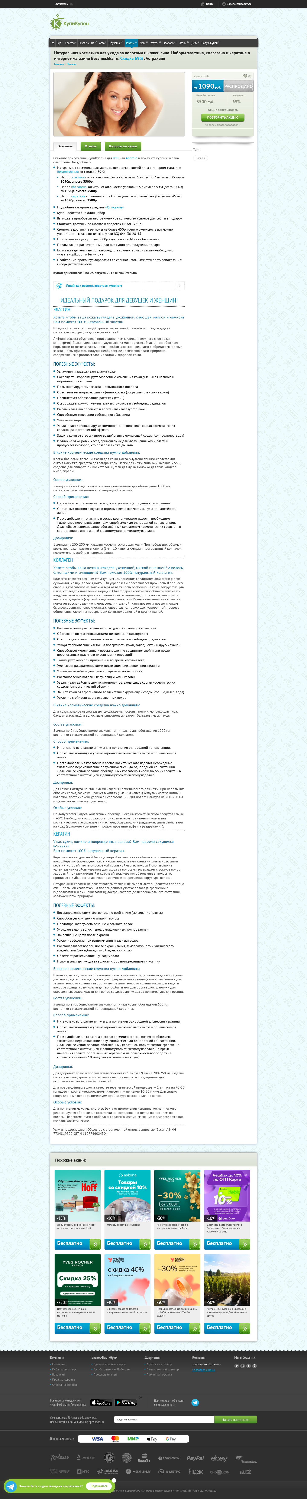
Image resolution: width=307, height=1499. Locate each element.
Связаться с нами (203, 1370)
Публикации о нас (64, 1369)
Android (132, 158)
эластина (77, 177)
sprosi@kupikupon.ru (206, 1364)
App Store (101, 1402)
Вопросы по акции (123, 146)
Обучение (116, 42)
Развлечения (88, 42)
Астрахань (61, 4)
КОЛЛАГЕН (63, 560)
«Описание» (114, 207)
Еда (60, 42)
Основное (65, 146)
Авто (102, 42)
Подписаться (99, 1486)
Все (52, 43)
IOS (116, 158)
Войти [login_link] (209, 4)
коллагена (79, 187)
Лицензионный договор (163, 1369)
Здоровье (170, 42)
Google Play (125, 1402)
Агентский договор (159, 1364)
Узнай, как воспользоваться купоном (94, 285)
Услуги (155, 42)
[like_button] (245, 76)
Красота (70, 42)
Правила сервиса (63, 1379)
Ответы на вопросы (65, 1385)
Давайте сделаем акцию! (110, 1364)
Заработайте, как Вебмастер (112, 1369)
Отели (184, 42)
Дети (195, 42)
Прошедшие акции (106, 1374)
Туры (143, 42)
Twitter (248, 1366)
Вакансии (58, 1374)
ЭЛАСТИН (61, 309)
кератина (78, 196)
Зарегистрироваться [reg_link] (239, 4)
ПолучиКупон (210, 42)
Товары (131, 42)
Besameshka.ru (68, 171)
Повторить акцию (222, 117)
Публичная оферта (159, 1374)
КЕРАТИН (61, 834)
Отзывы (91, 146)
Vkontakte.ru (242, 1366)
